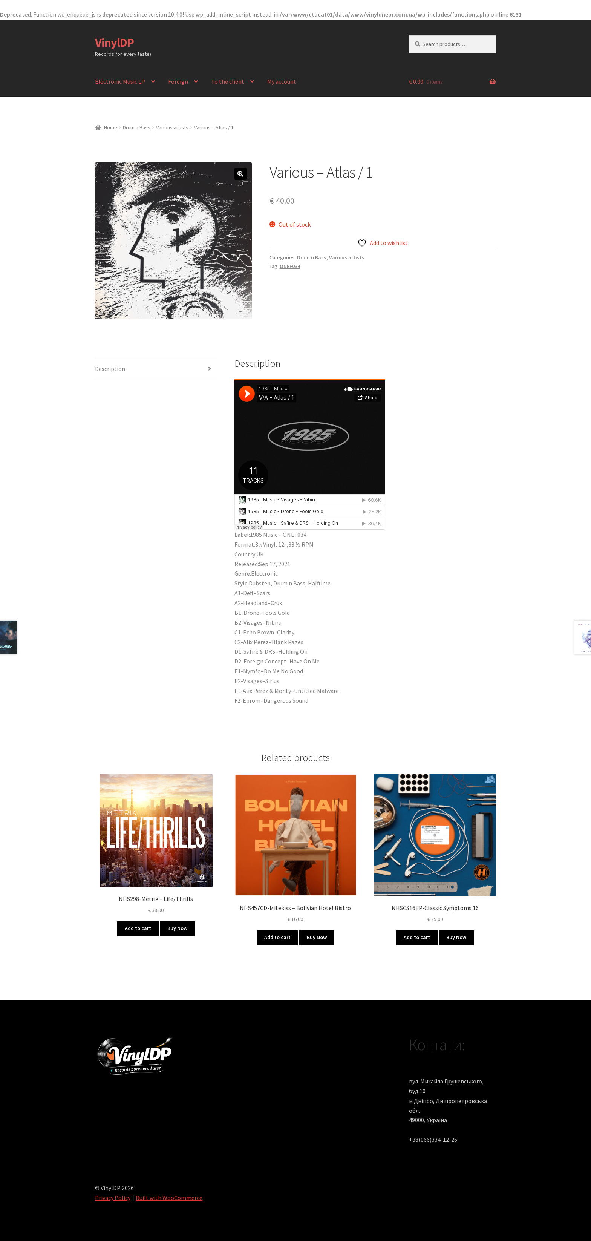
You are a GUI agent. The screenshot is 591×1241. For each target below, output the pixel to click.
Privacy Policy (112, 1197)
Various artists (172, 127)
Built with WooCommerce (169, 1197)
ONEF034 (290, 266)
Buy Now (177, 928)
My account (281, 81)
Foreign (178, 81)
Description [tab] (110, 368)
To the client (227, 81)
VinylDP (114, 42)
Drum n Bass (136, 127)
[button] (240, 174)
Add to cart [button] (138, 928)
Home (110, 127)
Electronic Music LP (120, 81)
